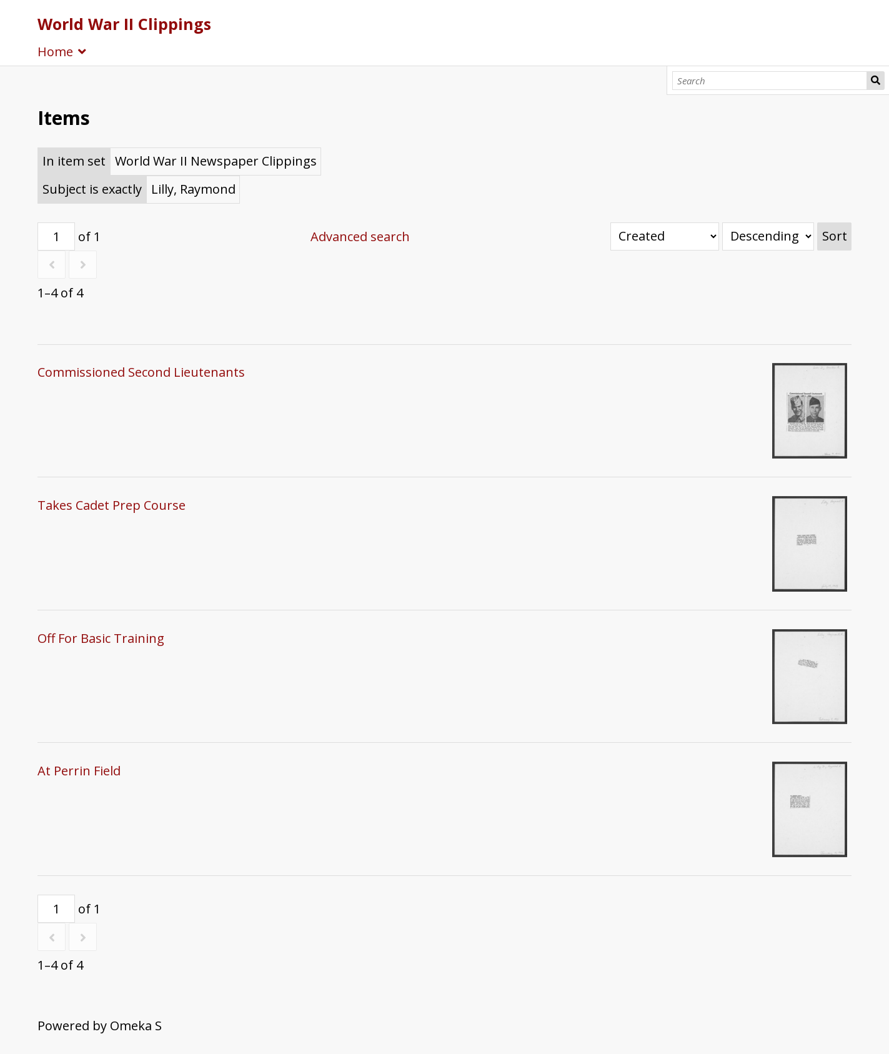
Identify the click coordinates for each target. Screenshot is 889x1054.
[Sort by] (664, 236)
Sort (834, 235)
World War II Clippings (124, 23)
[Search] (769, 80)
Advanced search (360, 236)
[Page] (56, 236)
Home (55, 51)
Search (875, 80)
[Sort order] (768, 236)
